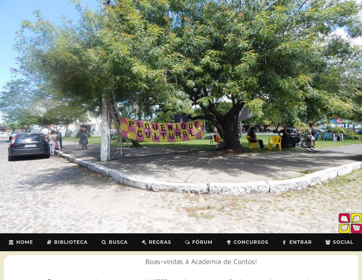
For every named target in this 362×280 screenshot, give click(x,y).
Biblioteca (67, 242)
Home (21, 242)
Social (339, 242)
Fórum (199, 242)
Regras (156, 242)
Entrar (297, 242)
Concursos (247, 242)
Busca (114, 242)
